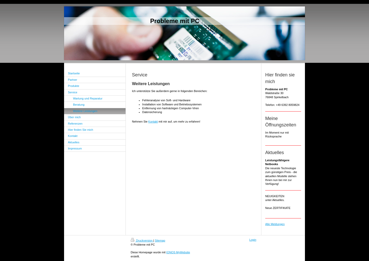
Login (252, 239)
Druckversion (142, 240)
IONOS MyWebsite (178, 252)
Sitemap (160, 240)
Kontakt (153, 121)
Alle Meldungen (275, 224)
